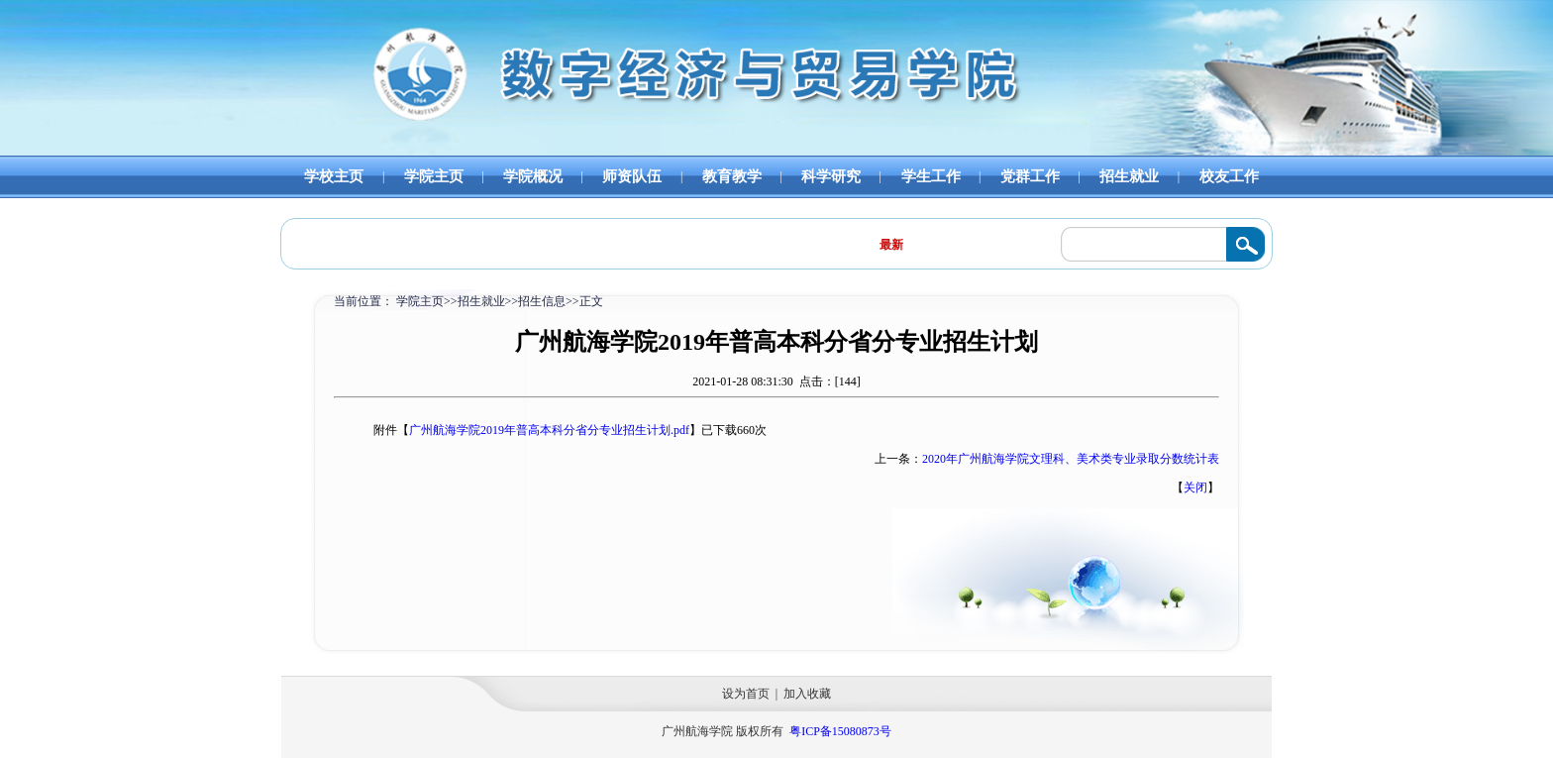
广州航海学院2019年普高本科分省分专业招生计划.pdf (549, 430)
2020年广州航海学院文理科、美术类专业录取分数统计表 (1070, 459)
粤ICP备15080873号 (840, 731)
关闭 (1195, 487)
